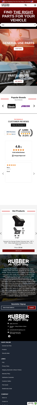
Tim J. (8, 167)
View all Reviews (18, 125)
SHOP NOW (18, 48)
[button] (26, 5)
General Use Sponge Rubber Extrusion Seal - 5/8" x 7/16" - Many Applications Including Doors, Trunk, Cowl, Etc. (18, 243)
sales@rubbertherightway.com (17, 329)
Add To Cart (19, 250)
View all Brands (18, 100)
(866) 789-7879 (14, 323)
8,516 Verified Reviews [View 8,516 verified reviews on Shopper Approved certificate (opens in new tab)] (18, 152)
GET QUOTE (18, 81)
